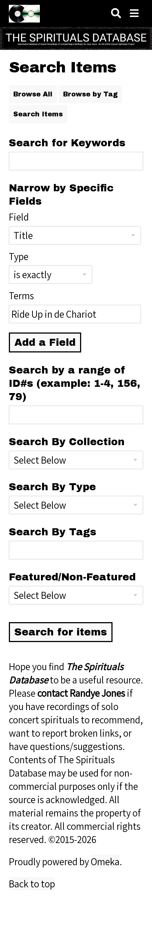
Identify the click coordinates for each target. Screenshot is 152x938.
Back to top (32, 883)
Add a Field (45, 342)
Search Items (38, 114)
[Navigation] (134, 13)
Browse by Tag (90, 94)
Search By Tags (52, 532)
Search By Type (52, 486)
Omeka (105, 861)
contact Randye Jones (81, 693)
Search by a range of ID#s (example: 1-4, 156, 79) (74, 383)
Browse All (32, 94)
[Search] (116, 13)
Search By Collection (67, 441)
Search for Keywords (67, 143)
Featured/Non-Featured (72, 577)
